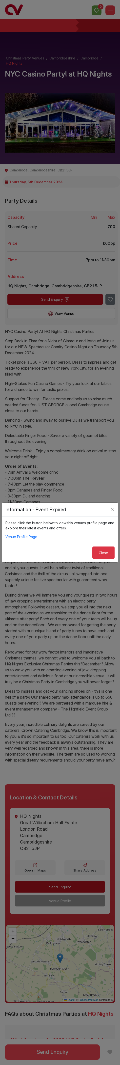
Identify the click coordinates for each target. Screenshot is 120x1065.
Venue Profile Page (21, 537)
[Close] (112, 509)
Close (103, 553)
